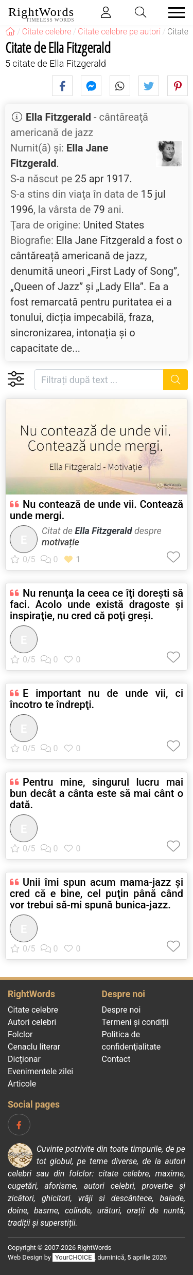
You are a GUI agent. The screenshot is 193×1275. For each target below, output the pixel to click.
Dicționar (24, 1059)
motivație (60, 542)
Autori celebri (32, 1022)
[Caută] (175, 379)
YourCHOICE (73, 1257)
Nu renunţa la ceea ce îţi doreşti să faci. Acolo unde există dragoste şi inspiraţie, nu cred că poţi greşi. (96, 604)
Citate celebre (33, 1010)
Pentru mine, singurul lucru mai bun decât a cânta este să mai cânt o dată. (96, 793)
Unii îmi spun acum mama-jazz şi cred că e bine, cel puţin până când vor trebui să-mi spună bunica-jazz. (96, 893)
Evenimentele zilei (40, 1071)
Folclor (20, 1034)
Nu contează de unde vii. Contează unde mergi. (96, 510)
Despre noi (121, 1010)
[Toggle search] (141, 13)
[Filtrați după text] (99, 379)
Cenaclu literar (34, 1047)
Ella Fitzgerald (58, 117)
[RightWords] (10, 31)
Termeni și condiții (135, 1022)
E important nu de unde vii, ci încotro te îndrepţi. (96, 699)
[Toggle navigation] (173, 12)
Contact (116, 1059)
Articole (22, 1084)
